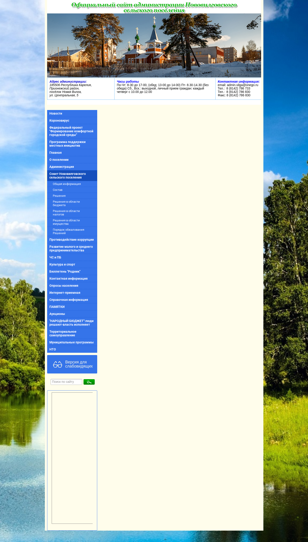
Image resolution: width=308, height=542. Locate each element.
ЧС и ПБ (55, 257)
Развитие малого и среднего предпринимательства (71, 248)
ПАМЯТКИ (57, 307)
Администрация (61, 167)
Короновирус (59, 120)
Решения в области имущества (66, 222)
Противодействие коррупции (71, 239)
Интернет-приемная (64, 292)
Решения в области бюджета (66, 203)
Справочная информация (68, 300)
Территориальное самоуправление (62, 333)
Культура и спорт (62, 264)
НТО (52, 349)
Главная (55, 152)
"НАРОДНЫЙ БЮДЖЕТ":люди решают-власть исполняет (71, 322)
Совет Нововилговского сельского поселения (67, 175)
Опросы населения (63, 285)
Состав (57, 190)
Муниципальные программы (71, 342)
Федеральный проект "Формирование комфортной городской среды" (71, 131)
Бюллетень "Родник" (64, 271)
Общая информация (67, 184)
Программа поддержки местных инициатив (67, 143)
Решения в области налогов (66, 212)
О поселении (59, 159)
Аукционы (57, 314)
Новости (55, 113)
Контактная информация (68, 278)
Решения (59, 195)
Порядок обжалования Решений (68, 231)
